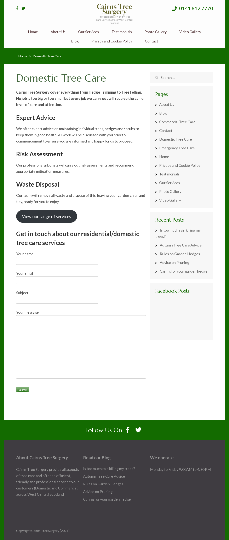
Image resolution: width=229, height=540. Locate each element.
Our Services (88, 32)
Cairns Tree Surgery (114, 9)
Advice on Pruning (174, 262)
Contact (151, 41)
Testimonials (121, 32)
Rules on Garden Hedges (180, 253)
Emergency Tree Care (177, 148)
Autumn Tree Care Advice (181, 245)
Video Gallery (190, 32)
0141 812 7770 (192, 8)
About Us (58, 32)
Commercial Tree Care (177, 122)
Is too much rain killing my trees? (109, 468)
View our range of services (46, 216)
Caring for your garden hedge (183, 271)
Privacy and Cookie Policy (111, 41)
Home (33, 32)
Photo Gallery (155, 32)
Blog (75, 41)
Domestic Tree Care (175, 139)
